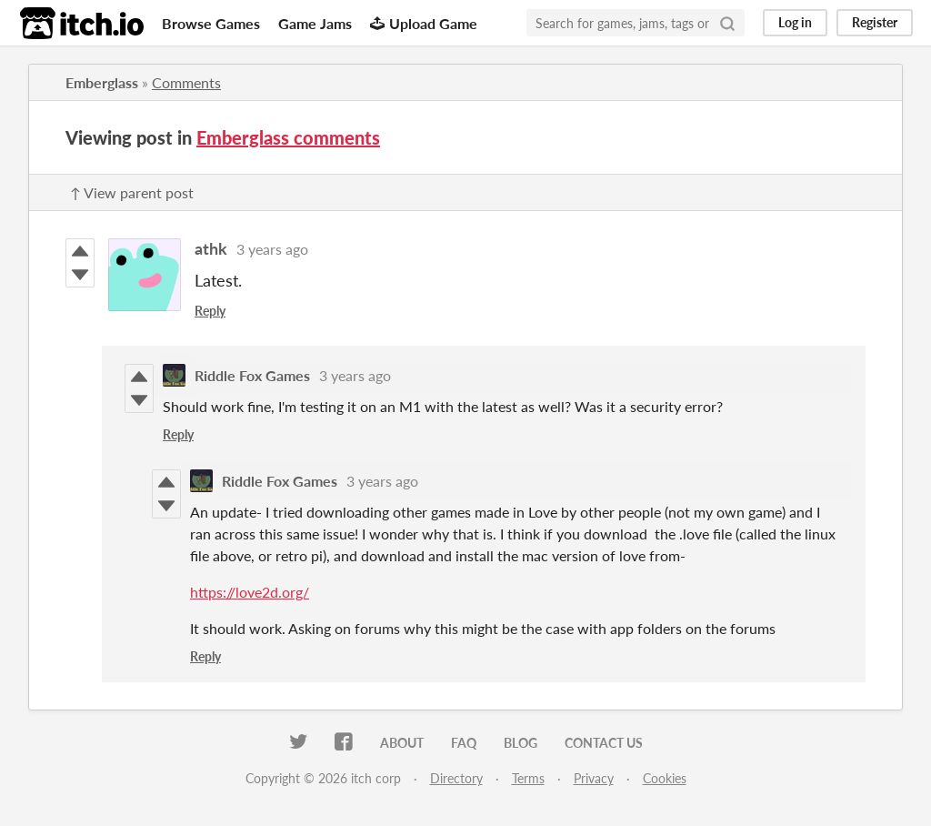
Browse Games (211, 23)
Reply (210, 310)
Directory (456, 778)
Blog (520, 742)
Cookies (664, 778)
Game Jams (315, 23)
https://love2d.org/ (249, 591)
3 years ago (272, 248)
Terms (528, 778)
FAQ (463, 742)
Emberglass (101, 82)
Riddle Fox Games (252, 375)
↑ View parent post (132, 192)
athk (211, 248)
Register (874, 22)
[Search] (727, 22)
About (402, 742)
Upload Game (423, 23)
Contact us (604, 742)
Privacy (594, 778)
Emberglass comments (288, 137)
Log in (795, 22)
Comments (186, 82)
